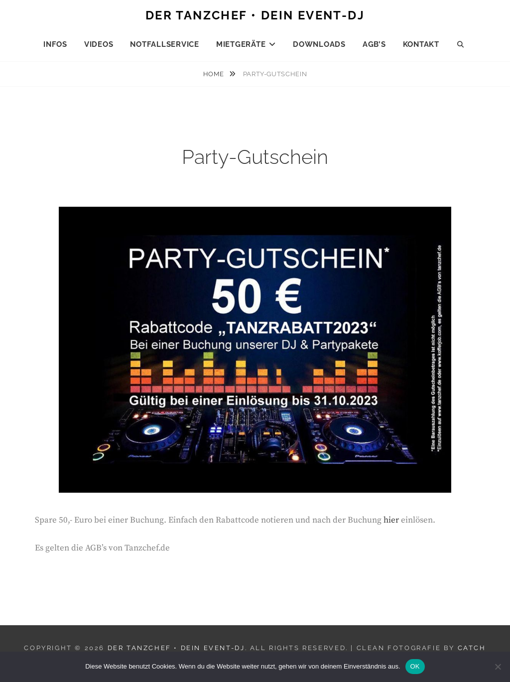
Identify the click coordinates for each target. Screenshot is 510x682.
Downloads (319, 44)
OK (415, 666)
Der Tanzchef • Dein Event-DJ (255, 15)
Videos (99, 44)
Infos (55, 44)
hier (391, 520)
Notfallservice (164, 44)
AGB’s (374, 44)
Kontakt (421, 44)
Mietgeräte (241, 44)
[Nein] (498, 667)
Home (214, 74)
